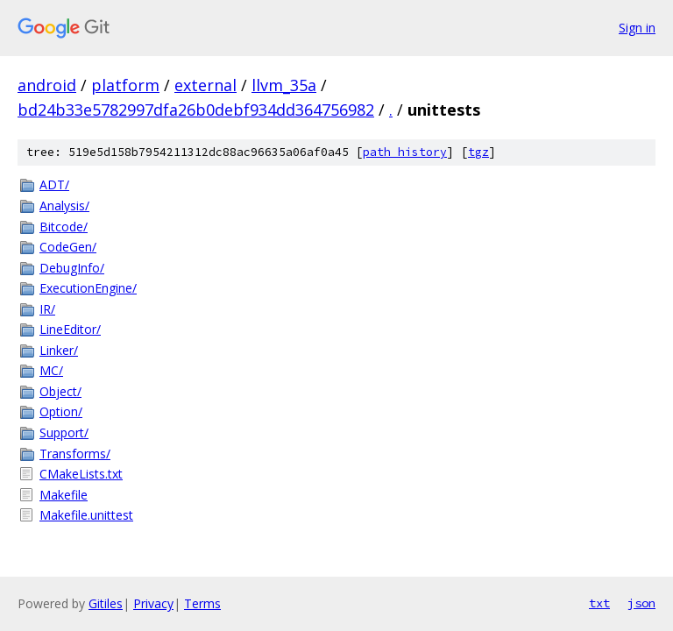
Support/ (64, 432)
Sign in (637, 27)
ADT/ (54, 184)
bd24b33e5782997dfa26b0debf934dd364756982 (196, 109)
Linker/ (58, 350)
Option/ (60, 411)
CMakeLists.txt (81, 473)
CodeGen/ (67, 246)
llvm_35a (283, 85)
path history (405, 152)
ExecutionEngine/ (88, 288)
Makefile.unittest (86, 515)
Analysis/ (64, 205)
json (641, 603)
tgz (478, 152)
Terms (202, 603)
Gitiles (106, 603)
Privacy (153, 603)
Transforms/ (74, 453)
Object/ (60, 391)
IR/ (47, 309)
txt (599, 603)
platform (125, 85)
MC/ (51, 370)
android (47, 85)
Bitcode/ (63, 226)
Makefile (63, 494)
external (205, 85)
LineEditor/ (70, 329)
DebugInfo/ (71, 267)
